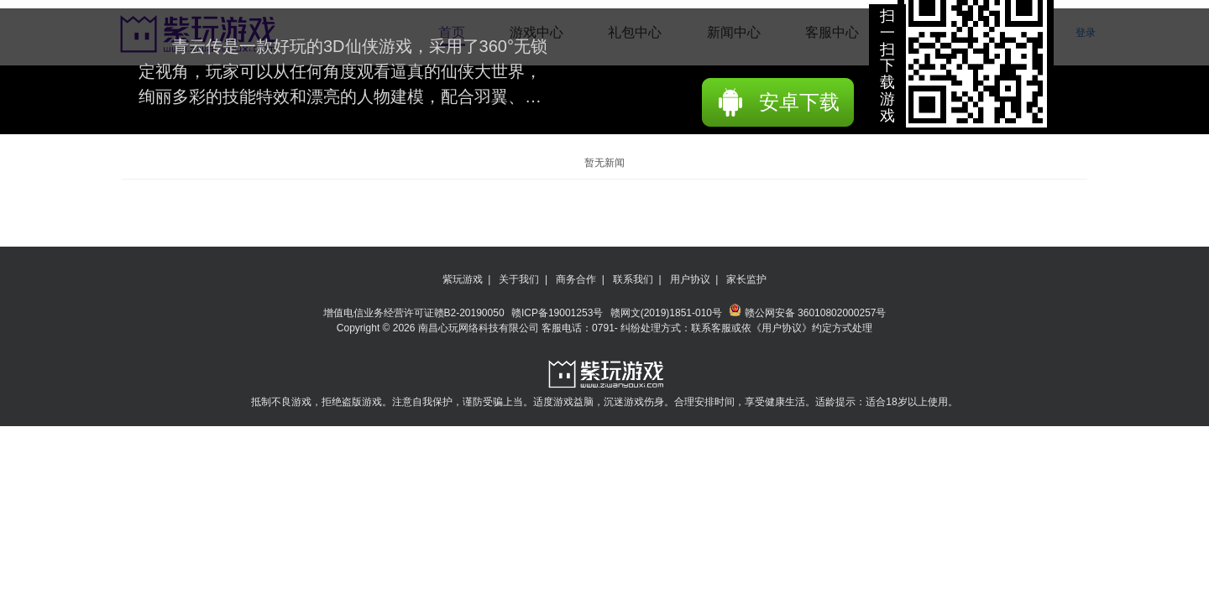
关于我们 (519, 279)
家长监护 (746, 279)
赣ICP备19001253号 (558, 313)
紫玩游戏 (462, 279)
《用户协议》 (781, 328)
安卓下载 (799, 102)
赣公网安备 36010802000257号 (807, 313)
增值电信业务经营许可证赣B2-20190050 (415, 313)
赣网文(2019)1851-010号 (667, 313)
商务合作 (576, 279)
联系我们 (633, 279)
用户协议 (690, 279)
